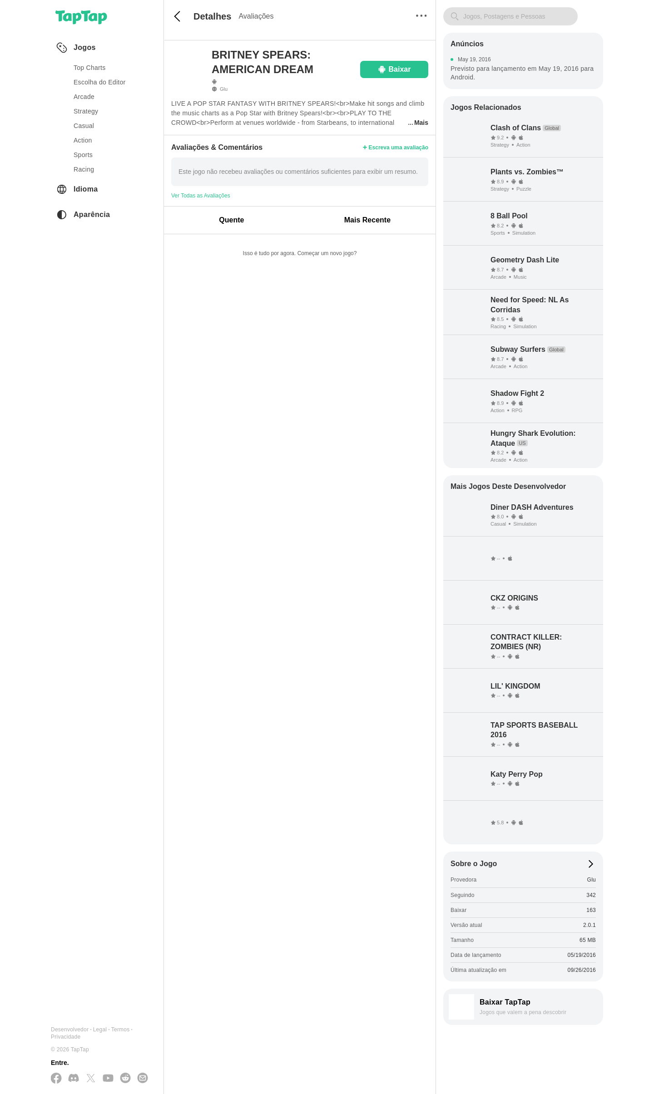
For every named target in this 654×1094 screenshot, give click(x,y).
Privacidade (65, 1037)
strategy (86, 111)
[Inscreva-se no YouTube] (108, 1078)
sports (83, 154)
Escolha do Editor (100, 82)
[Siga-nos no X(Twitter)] (90, 1079)
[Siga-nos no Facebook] (56, 1079)
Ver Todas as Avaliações (200, 195)
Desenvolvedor (70, 1029)
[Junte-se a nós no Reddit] (125, 1078)
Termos (120, 1029)
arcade (84, 96)
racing (84, 169)
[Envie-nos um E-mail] (142, 1078)
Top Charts (90, 67)
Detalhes (212, 16)
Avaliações (255, 16)
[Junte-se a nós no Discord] (73, 1078)
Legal (100, 1029)
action (83, 140)
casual (84, 125)
